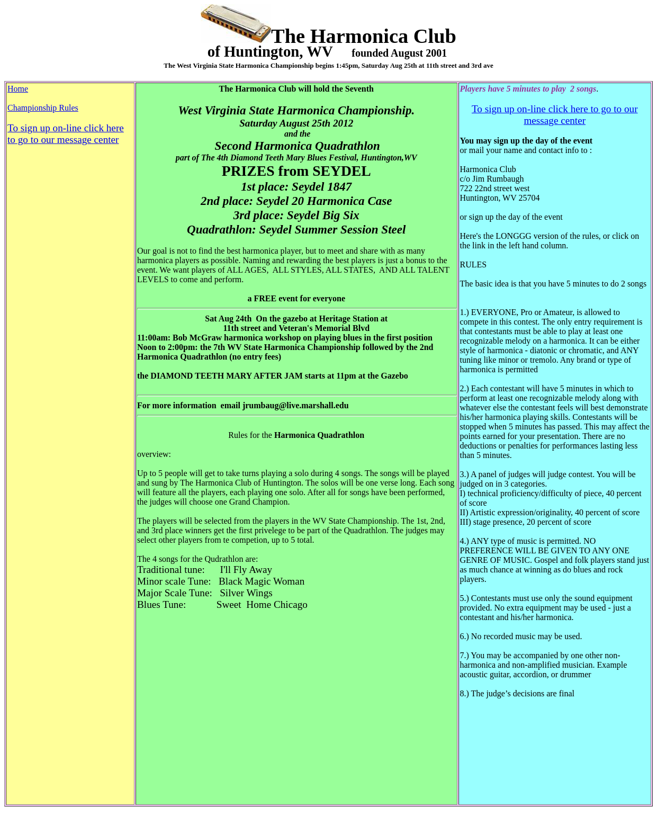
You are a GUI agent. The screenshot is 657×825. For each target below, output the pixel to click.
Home (17, 88)
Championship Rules (42, 107)
